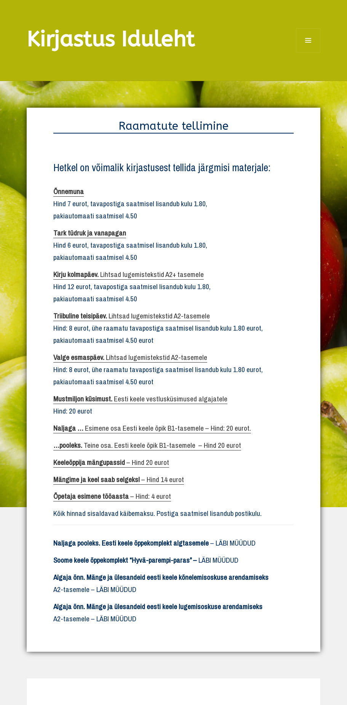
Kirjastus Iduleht (111, 39)
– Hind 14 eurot (118, 479)
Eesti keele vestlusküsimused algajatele (140, 399)
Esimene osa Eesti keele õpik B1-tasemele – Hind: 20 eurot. (152, 428)
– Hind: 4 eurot (112, 496)
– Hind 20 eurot (111, 462)
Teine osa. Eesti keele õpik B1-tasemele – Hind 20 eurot (147, 445)
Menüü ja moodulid (308, 52)
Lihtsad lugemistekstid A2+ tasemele (128, 274)
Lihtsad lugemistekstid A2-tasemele (131, 316)
